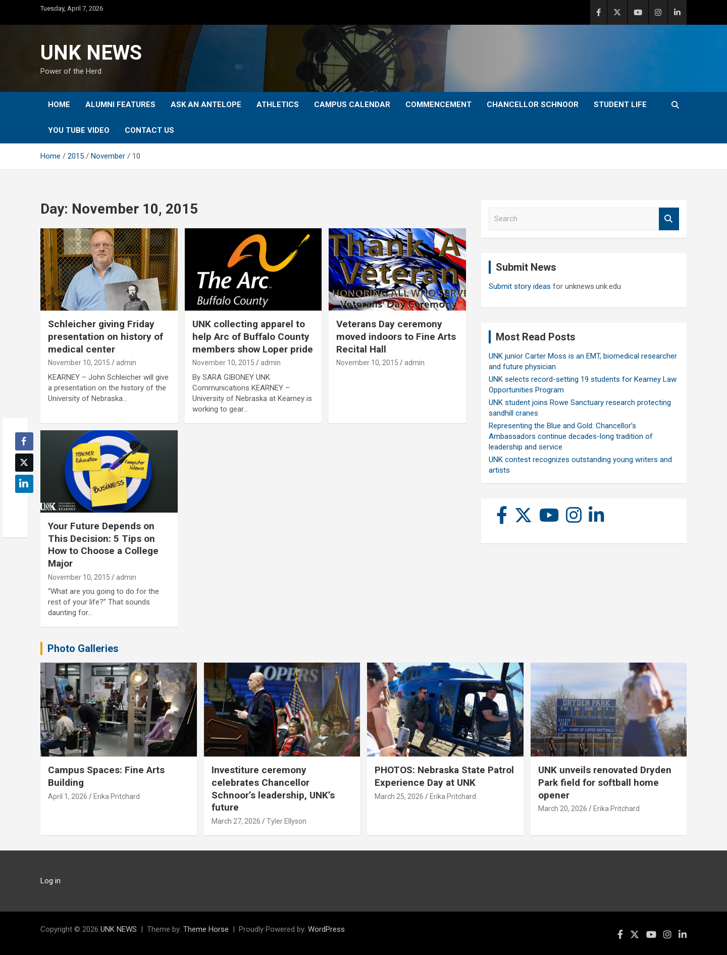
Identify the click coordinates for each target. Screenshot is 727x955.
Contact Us (149, 130)
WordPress (326, 929)
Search (669, 219)
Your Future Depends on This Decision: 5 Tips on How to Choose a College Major (103, 544)
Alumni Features (120, 104)
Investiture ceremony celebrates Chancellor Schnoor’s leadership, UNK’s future (273, 788)
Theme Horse (206, 929)
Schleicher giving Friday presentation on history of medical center (105, 336)
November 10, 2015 (79, 363)
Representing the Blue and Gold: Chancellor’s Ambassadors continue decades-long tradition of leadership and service (571, 436)
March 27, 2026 (236, 821)
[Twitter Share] (24, 463)
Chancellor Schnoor (533, 104)
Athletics (277, 104)
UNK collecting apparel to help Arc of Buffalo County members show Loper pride (252, 336)
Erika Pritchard (116, 796)
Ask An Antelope (206, 104)
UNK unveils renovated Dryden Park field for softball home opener (604, 782)
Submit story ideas (520, 286)
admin (126, 363)
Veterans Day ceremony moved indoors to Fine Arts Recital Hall (396, 336)
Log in (50, 880)
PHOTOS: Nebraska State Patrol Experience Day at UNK (444, 776)
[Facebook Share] (24, 441)
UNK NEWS (91, 53)
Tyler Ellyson (286, 821)
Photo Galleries (83, 648)
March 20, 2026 (562, 809)
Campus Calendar (352, 104)
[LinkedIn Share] (24, 484)
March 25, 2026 (399, 796)
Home (59, 104)
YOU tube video (79, 130)
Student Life (620, 104)
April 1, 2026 (67, 796)
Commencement (438, 104)
